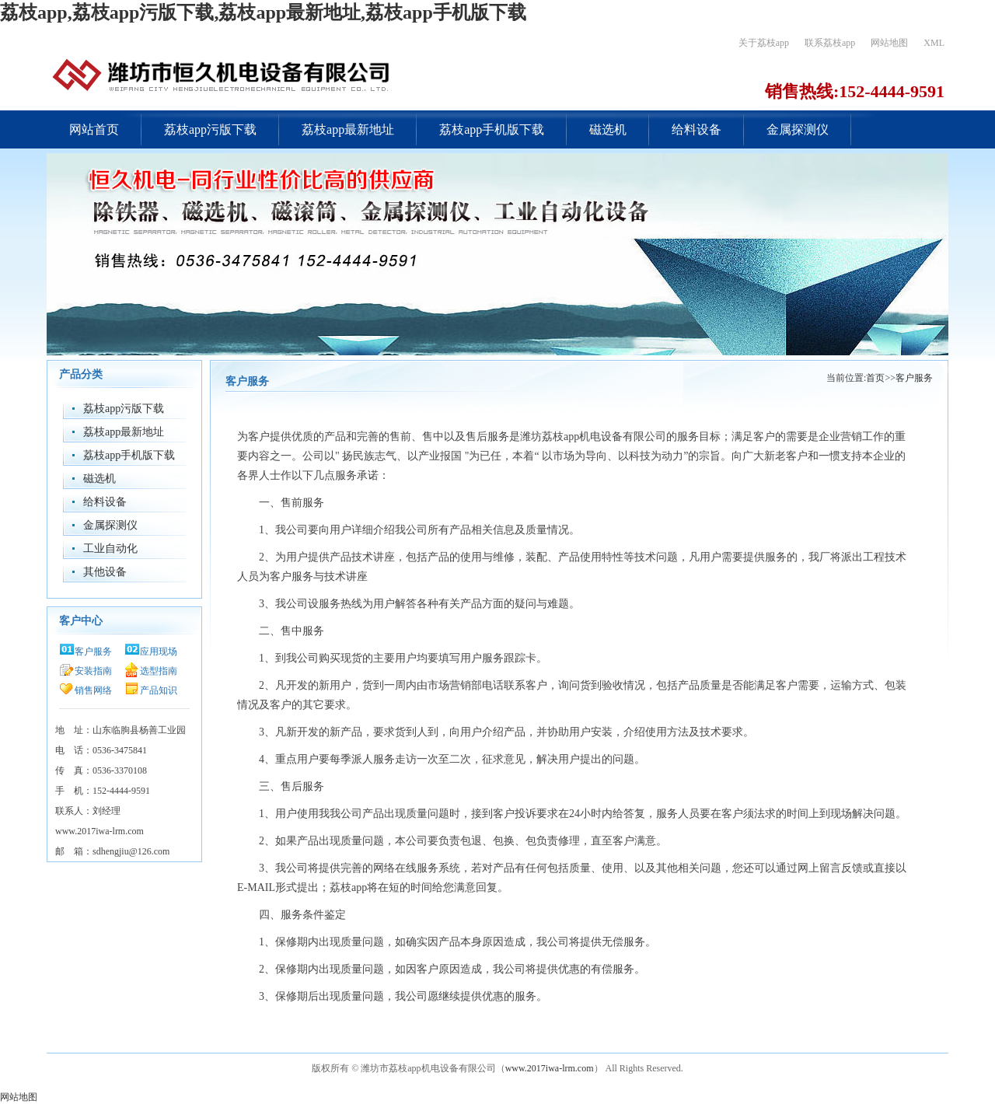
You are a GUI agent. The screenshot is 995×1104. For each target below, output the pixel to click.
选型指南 (158, 671)
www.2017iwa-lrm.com (549, 1068)
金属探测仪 (797, 129)
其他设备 (105, 572)
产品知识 (158, 690)
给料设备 (696, 129)
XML (933, 42)
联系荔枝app (830, 42)
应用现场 (158, 651)
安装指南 (93, 671)
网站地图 (889, 42)
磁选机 (608, 129)
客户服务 (93, 651)
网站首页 (94, 129)
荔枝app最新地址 (348, 129)
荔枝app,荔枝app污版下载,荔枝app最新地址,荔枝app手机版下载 (263, 12)
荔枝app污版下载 (210, 129)
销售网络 (93, 690)
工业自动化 (110, 548)
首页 (875, 377)
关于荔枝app (763, 42)
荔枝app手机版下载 (491, 129)
